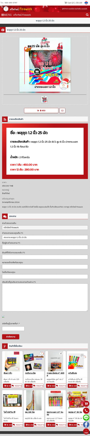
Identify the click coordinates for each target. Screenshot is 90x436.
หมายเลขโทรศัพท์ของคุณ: (12, 262)
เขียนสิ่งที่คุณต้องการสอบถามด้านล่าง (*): (19, 282)
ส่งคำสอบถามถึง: (9, 223)
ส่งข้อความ (10, 336)
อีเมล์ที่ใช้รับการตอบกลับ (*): (13, 252)
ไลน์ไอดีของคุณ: (8, 272)
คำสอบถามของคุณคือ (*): (12, 233)
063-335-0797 (11, 2)
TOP (86, 431)
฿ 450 (41, 110)
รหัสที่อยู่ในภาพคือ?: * (11, 323)
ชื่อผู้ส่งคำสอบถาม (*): (11, 242)
